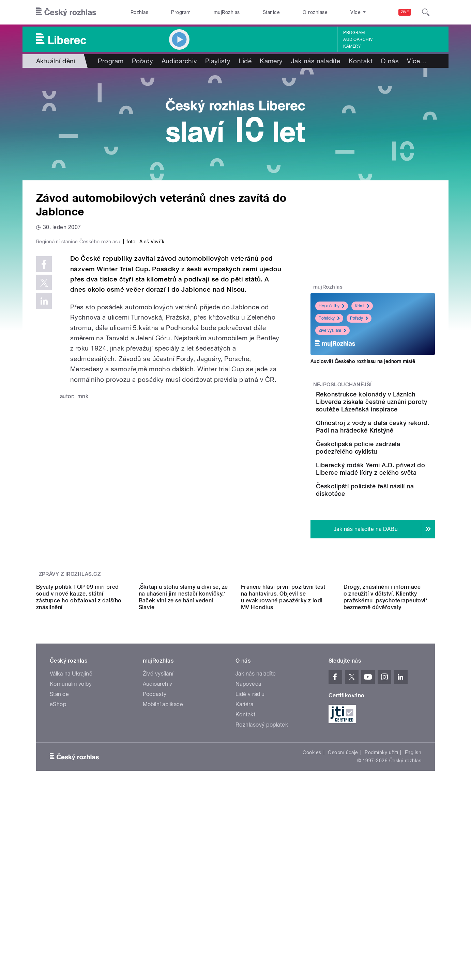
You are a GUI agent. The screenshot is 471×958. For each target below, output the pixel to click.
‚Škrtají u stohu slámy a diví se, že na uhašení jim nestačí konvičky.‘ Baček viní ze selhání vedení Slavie (183, 712)
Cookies (312, 867)
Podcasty (155, 809)
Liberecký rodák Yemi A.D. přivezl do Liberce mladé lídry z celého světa (393, 507)
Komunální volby (71, 799)
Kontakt (361, 61)
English (413, 867)
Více (416, 61)
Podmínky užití (381, 867)
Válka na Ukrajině (71, 788)
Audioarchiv (358, 39)
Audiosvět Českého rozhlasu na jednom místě (362, 361)
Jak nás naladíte (315, 61)
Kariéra (244, 819)
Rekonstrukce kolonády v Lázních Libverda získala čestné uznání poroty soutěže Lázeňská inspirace (392, 409)
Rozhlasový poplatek (262, 840)
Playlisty (217, 61)
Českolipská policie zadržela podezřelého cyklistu (386, 476)
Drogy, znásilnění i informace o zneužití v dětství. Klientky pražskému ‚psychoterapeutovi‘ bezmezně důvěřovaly (385, 712)
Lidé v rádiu (250, 809)
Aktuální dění (55, 61)
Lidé (245, 61)
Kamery (352, 46)
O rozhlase (315, 12)
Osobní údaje (343, 867)
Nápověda (248, 799)
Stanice (271, 12)
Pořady (142, 61)
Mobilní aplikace (163, 819)
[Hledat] (425, 12)
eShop (58, 819)
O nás (390, 61)
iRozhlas (139, 12)
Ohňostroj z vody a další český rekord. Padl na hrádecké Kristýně (390, 445)
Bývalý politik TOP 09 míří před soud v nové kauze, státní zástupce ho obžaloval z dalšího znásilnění (79, 712)
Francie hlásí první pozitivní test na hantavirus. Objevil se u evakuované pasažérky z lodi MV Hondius (283, 712)
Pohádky (329, 318)
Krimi (362, 306)
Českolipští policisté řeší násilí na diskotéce (390, 534)
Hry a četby (332, 306)
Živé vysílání (332, 330)
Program (181, 12)
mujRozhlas (227, 12)
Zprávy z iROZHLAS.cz (70, 628)
